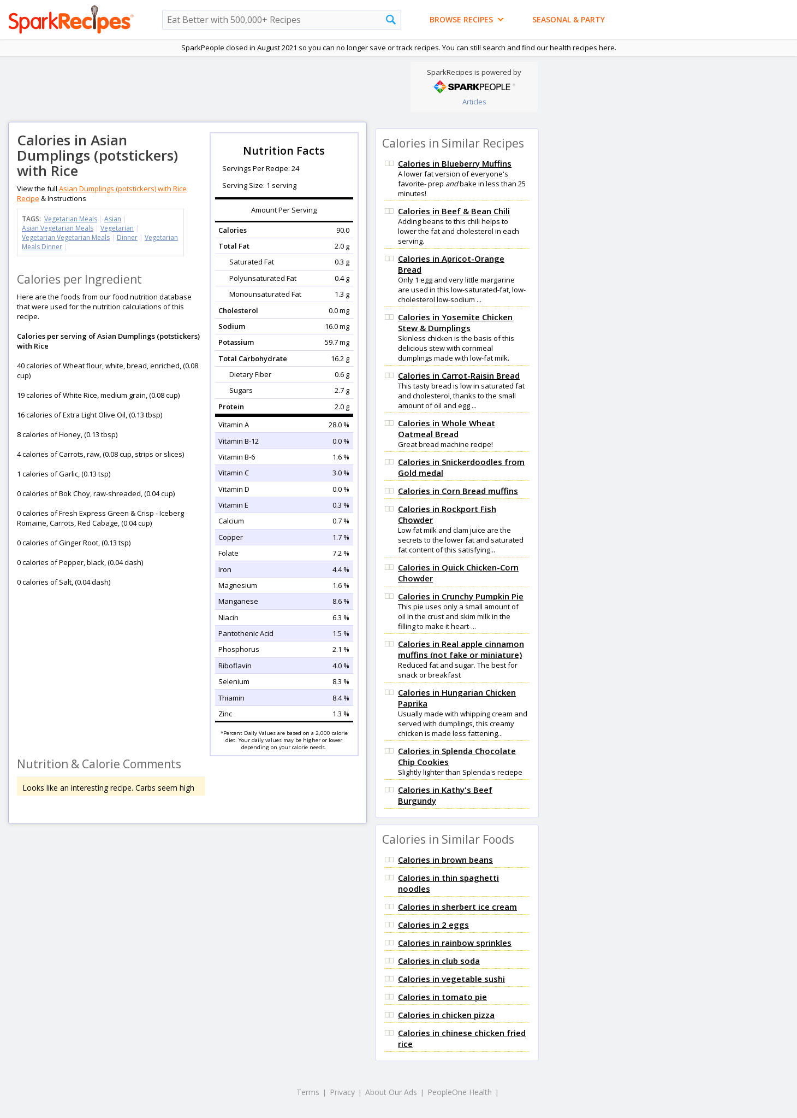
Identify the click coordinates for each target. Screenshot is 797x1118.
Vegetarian (117, 228)
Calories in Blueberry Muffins (454, 163)
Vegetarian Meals (70, 218)
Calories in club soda (439, 960)
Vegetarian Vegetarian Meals (66, 237)
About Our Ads (391, 1092)
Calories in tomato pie (442, 996)
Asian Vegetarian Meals (57, 228)
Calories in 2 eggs (433, 924)
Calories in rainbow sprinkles (454, 942)
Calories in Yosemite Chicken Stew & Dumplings (455, 322)
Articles (474, 102)
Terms (307, 1092)
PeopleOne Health (459, 1092)
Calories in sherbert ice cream (457, 906)
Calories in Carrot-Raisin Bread (459, 375)
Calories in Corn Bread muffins (458, 490)
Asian (112, 218)
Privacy (342, 1092)
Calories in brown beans (445, 859)
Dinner (127, 237)
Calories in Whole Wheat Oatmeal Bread (446, 428)
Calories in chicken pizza (446, 1014)
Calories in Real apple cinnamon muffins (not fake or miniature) (461, 649)
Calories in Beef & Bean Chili (454, 210)
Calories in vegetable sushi (451, 978)
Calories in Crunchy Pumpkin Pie (461, 596)
